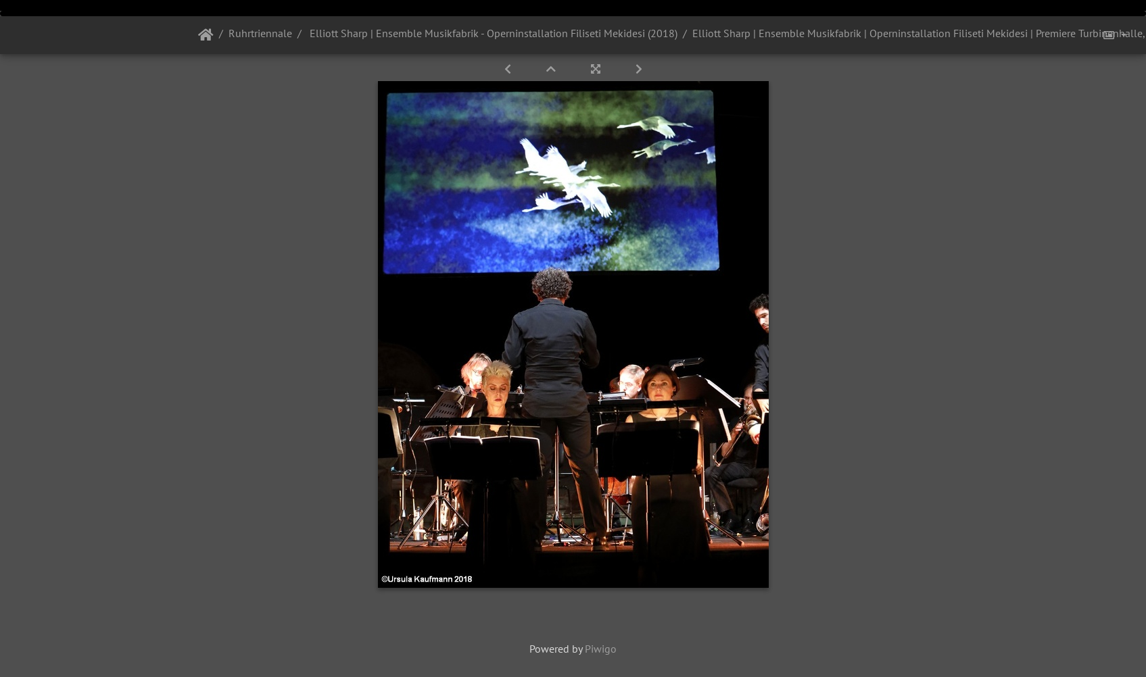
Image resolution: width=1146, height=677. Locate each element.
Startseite (206, 35)
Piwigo (601, 648)
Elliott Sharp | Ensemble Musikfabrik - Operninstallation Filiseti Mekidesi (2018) (492, 33)
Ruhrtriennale (260, 33)
